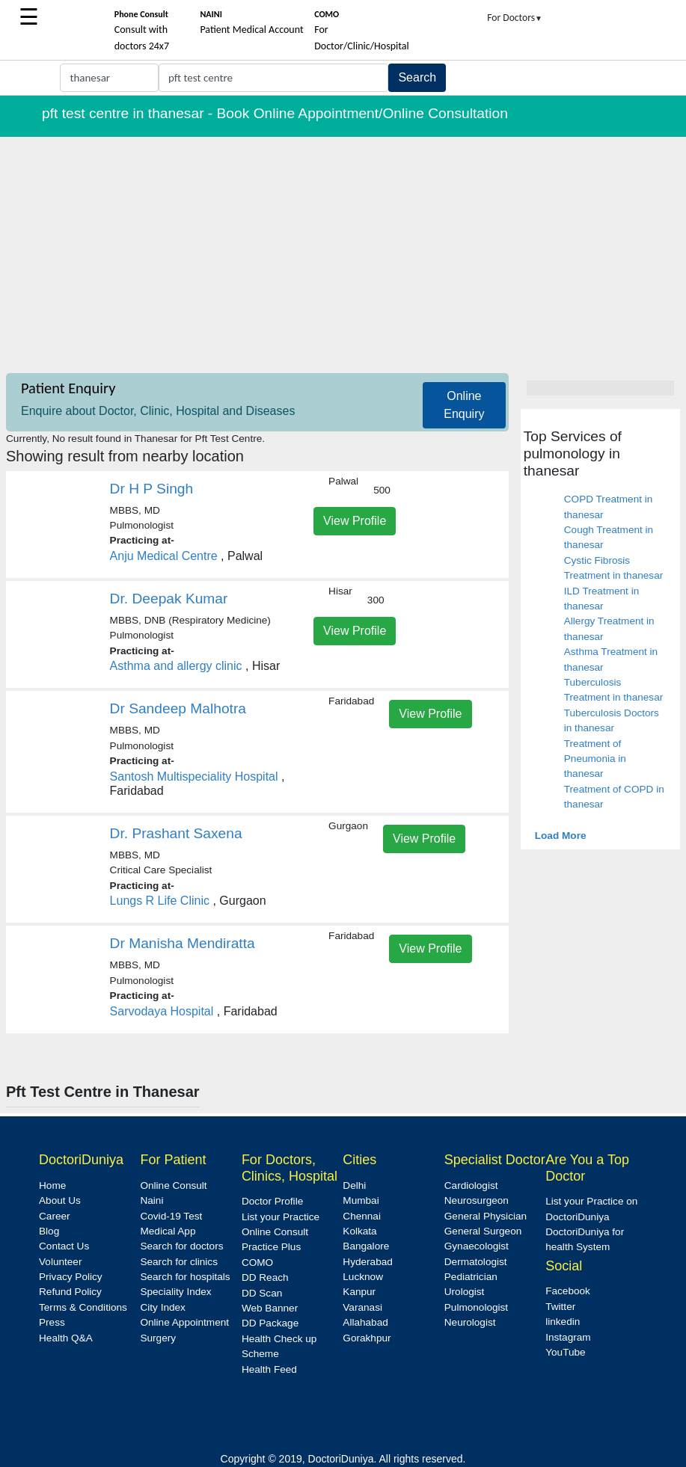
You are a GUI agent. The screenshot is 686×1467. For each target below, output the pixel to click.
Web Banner (270, 1308)
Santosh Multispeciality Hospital (194, 776)
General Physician (485, 1216)
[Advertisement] (343, 249)
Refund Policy (70, 1291)
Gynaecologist (476, 1246)
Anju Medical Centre (164, 556)
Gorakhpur (367, 1338)
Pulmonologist (476, 1307)
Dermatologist (475, 1261)
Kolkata (359, 1231)
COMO (257, 1262)
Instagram (567, 1337)
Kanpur (359, 1291)
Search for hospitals (185, 1276)
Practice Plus (271, 1246)
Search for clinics (179, 1261)
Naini (151, 1200)
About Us (60, 1200)
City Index (162, 1307)
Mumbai (361, 1200)
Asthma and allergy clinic (176, 665)
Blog (49, 1231)
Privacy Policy (70, 1276)
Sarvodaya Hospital (162, 1011)
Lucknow (363, 1276)
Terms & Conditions (83, 1307)
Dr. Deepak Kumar (169, 598)
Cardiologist (471, 1185)
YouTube (565, 1352)
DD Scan (262, 1293)
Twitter (560, 1306)
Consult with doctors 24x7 (141, 30)
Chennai (362, 1216)
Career (54, 1216)
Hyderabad (368, 1261)
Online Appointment (184, 1322)
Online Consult (173, 1185)
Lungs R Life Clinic (159, 900)
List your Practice (280, 1216)
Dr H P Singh (152, 488)
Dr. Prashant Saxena (176, 833)
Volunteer (60, 1261)
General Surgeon (483, 1231)
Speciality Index (175, 1291)
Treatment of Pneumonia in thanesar (595, 759)
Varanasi (362, 1307)
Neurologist (470, 1322)
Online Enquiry (464, 405)
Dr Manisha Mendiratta (182, 943)
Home (52, 1185)
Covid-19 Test (171, 1216)
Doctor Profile (272, 1201)
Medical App (167, 1231)
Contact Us (64, 1246)
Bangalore (366, 1246)
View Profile (354, 520)
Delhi (354, 1185)
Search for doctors (181, 1246)
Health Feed (269, 1369)
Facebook (567, 1291)
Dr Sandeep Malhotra (178, 708)
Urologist (464, 1291)
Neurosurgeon (476, 1200)
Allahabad (365, 1322)
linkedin (562, 1321)
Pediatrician (470, 1276)
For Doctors (514, 17)
